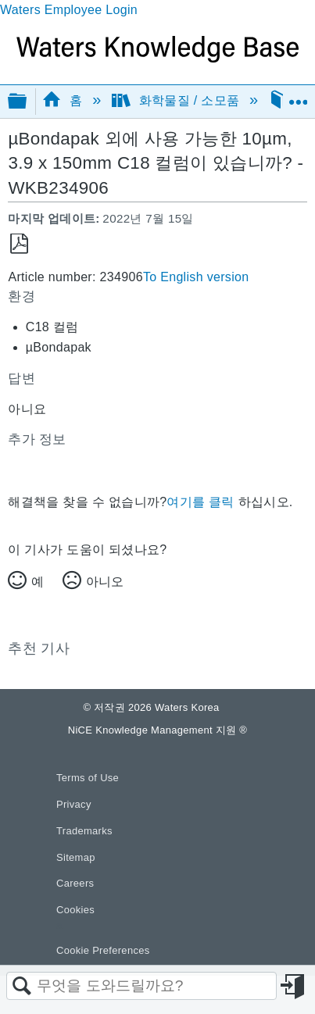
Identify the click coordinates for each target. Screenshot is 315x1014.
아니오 (104, 581)
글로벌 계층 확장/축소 (27, 101)
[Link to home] (157, 58)
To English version (196, 277)
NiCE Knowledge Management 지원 (157, 730)
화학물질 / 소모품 (177, 100)
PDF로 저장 (19, 244)
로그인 (294, 986)
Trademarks (84, 831)
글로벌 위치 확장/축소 (297, 96)
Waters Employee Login (69, 9)
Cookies (75, 910)
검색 (22, 986)
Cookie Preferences (103, 950)
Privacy (73, 804)
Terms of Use (87, 778)
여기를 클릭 (200, 502)
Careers (75, 883)
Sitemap (75, 857)
